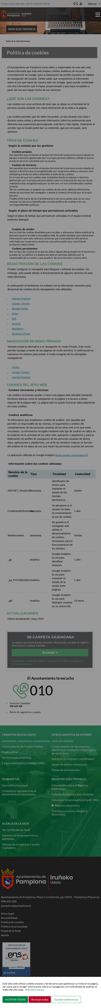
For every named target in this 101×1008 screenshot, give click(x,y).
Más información (34, 989)
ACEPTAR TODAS (15, 999)
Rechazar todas (39, 999)
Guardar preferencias (66, 999)
